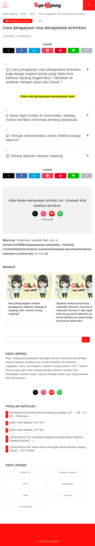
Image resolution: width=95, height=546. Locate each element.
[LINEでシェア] (73, 50)
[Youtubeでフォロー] (52, 213)
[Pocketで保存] (47, 50)
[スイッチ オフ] (89, 5)
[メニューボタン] (5, 5)
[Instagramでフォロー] (43, 213)
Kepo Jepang (51, 541)
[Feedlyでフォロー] (60, 213)
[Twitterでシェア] (8, 50)
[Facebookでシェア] (21, 50)
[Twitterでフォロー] (35, 213)
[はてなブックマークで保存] (34, 50)
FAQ (40, 21)
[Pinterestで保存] (60, 50)
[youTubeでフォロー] (51, 392)
